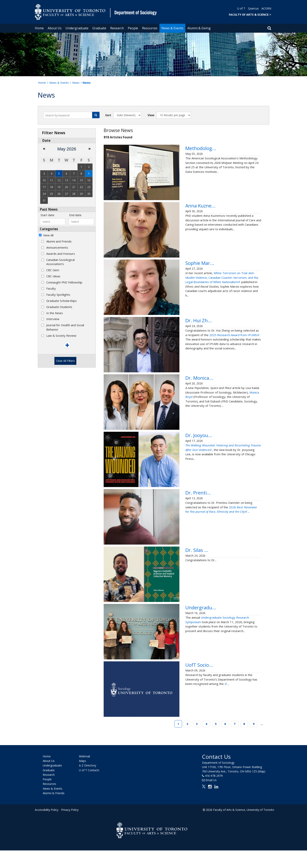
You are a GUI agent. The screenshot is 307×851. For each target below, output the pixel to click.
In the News (54, 313)
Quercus (253, 8)
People (133, 28)
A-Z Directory (87, 766)
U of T (241, 8)
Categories (49, 229)
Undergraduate (76, 28)
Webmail (84, 757)
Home (39, 28)
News (76, 83)
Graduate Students (59, 307)
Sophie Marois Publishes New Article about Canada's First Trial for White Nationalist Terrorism (220, 270)
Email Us (211, 780)
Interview (52, 319)
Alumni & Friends (53, 794)
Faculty (51, 288)
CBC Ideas (53, 276)
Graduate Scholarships (61, 301)
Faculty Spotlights (58, 295)
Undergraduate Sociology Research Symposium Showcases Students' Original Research (221, 615)
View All (48, 235)
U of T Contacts (89, 770)
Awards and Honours (60, 254)
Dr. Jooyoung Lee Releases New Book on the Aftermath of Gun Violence (219, 443)
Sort (108, 115)
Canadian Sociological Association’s (60, 262)
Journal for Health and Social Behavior (65, 327)
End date (75, 215)
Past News (49, 209)
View (151, 115)
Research (117, 28)
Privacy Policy (70, 810)
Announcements (57, 247)
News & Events (172, 28)
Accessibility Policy (46, 810)
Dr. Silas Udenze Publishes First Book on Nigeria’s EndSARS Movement (219, 557)
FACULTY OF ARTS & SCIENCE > (250, 14)
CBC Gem (52, 270)
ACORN (266, 8)
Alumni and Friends (59, 241)
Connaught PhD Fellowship (64, 282)
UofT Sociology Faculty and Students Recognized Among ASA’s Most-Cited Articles (223, 672)
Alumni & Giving (199, 28)
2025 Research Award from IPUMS (234, 342)
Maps (82, 761)
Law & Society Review (61, 336)
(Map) (261, 772)
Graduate (99, 28)
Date (46, 140)
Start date (47, 215)
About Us (55, 28)
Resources (149, 28)
